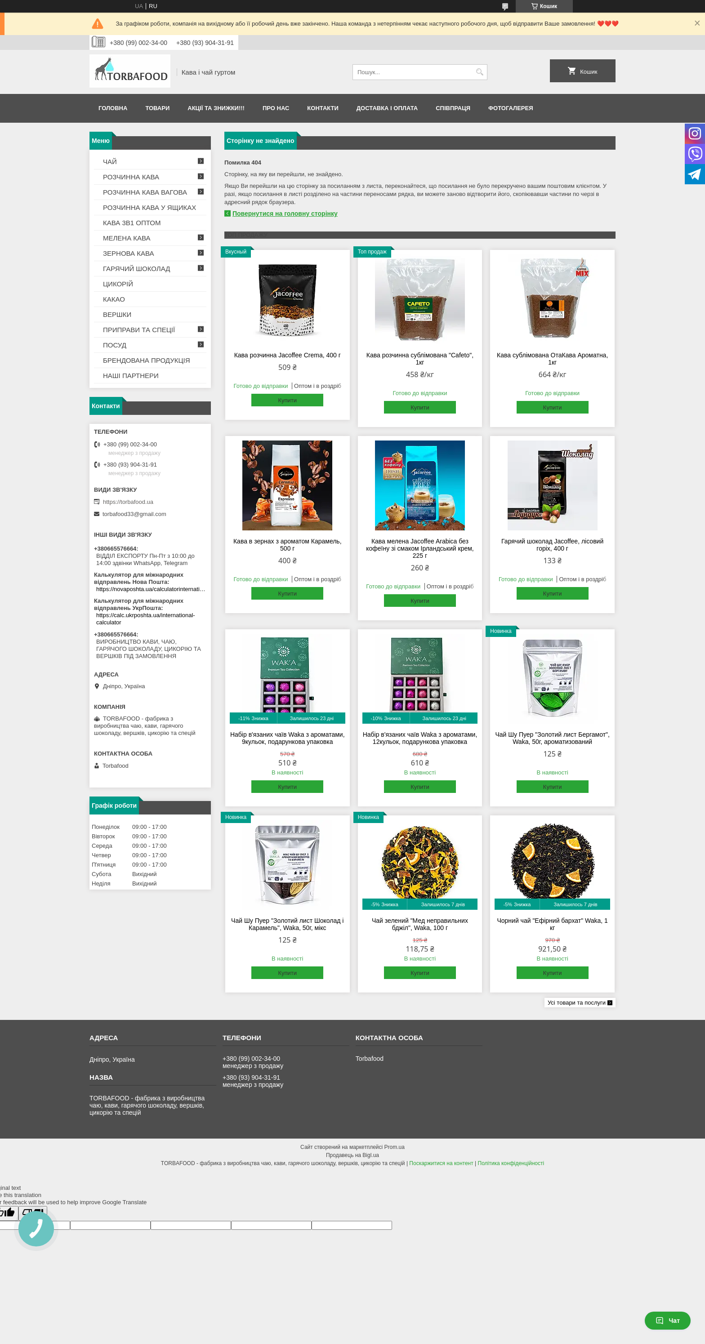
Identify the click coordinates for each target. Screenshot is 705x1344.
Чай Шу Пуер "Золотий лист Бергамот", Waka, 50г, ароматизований (552, 738)
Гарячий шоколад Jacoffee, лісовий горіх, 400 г (552, 545)
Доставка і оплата (387, 108)
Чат (668, 1321)
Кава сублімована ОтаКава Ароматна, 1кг (552, 359)
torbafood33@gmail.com (134, 514)
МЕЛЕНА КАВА (127, 238)
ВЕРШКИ (117, 314)
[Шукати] (479, 72)
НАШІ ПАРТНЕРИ (131, 375)
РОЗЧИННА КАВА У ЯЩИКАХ (149, 207)
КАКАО (114, 299)
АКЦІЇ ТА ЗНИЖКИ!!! (216, 108)
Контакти (323, 108)
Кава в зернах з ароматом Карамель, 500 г (287, 545)
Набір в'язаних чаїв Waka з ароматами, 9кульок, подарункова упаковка (287, 738)
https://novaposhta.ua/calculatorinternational (151, 589)
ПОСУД (114, 345)
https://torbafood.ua (128, 501)
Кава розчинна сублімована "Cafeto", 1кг (419, 359)
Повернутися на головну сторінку (285, 213)
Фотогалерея (510, 108)
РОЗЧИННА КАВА (131, 177)
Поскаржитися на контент (441, 1163)
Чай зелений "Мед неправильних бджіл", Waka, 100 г (420, 924)
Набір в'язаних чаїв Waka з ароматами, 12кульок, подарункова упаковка (420, 738)
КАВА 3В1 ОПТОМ (132, 223)
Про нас (276, 108)
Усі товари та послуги (577, 1002)
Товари (157, 108)
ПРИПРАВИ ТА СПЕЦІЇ (139, 330)
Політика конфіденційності (511, 1163)
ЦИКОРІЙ (118, 284)
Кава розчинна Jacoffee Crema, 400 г (287, 355)
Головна (112, 108)
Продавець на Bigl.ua (352, 1155)
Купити (287, 400)
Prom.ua (394, 1147)
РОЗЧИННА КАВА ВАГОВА (145, 192)
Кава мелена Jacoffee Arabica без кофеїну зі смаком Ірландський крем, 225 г (420, 548)
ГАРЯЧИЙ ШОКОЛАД (136, 268)
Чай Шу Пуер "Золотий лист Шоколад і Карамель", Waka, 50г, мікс (287, 924)
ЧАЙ (110, 161)
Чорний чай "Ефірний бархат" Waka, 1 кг (552, 924)
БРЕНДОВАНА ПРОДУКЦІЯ (146, 360)
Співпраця (453, 108)
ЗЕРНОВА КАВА (128, 253)
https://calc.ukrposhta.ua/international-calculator (145, 619)
